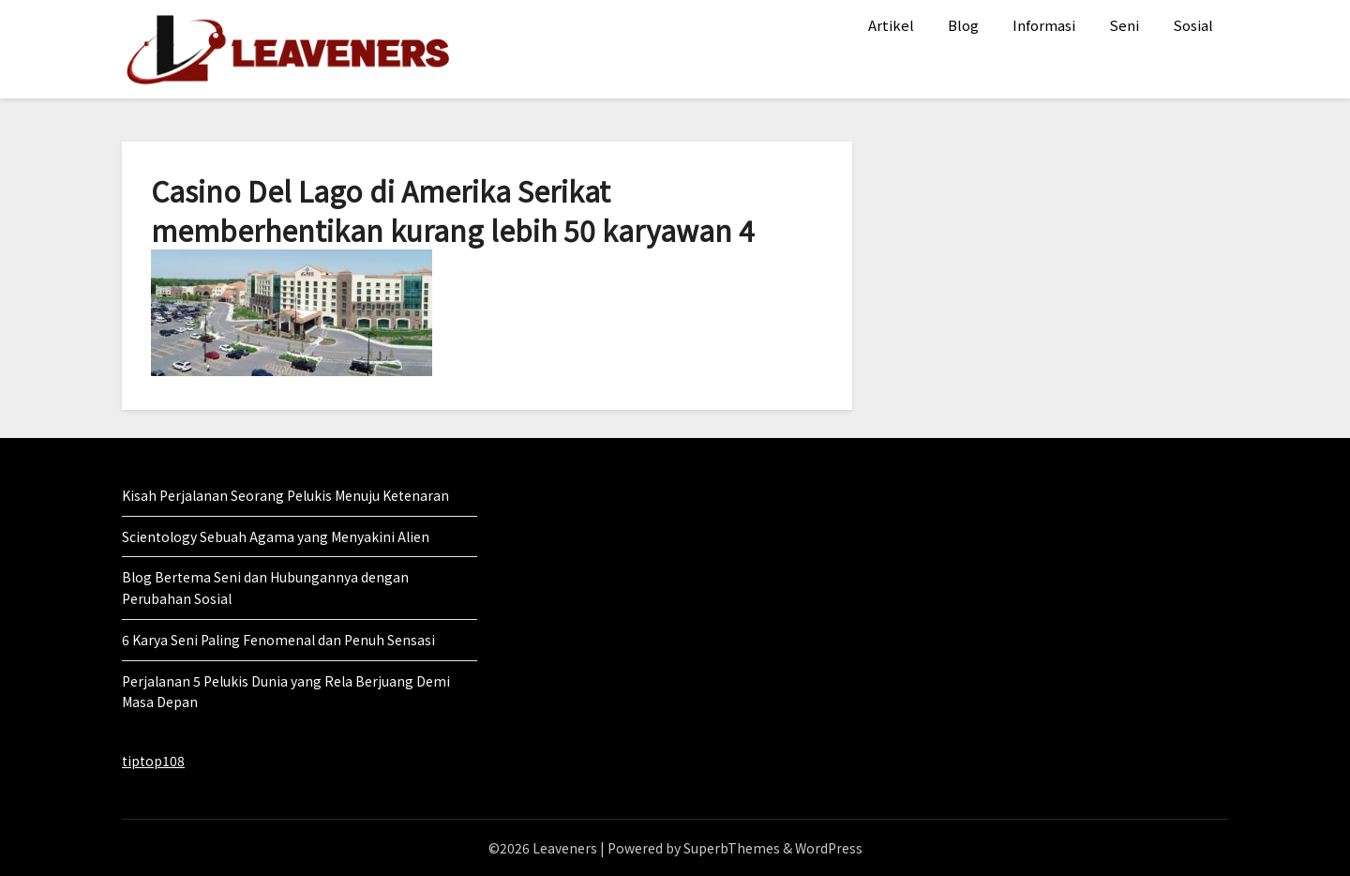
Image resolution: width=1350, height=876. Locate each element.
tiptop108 (153, 760)
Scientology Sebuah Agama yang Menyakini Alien (275, 536)
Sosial (1193, 25)
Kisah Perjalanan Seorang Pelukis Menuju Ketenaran (285, 495)
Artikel (891, 25)
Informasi (1043, 25)
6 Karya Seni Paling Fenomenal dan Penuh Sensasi (278, 639)
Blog (963, 25)
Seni (1124, 25)
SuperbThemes (731, 847)
